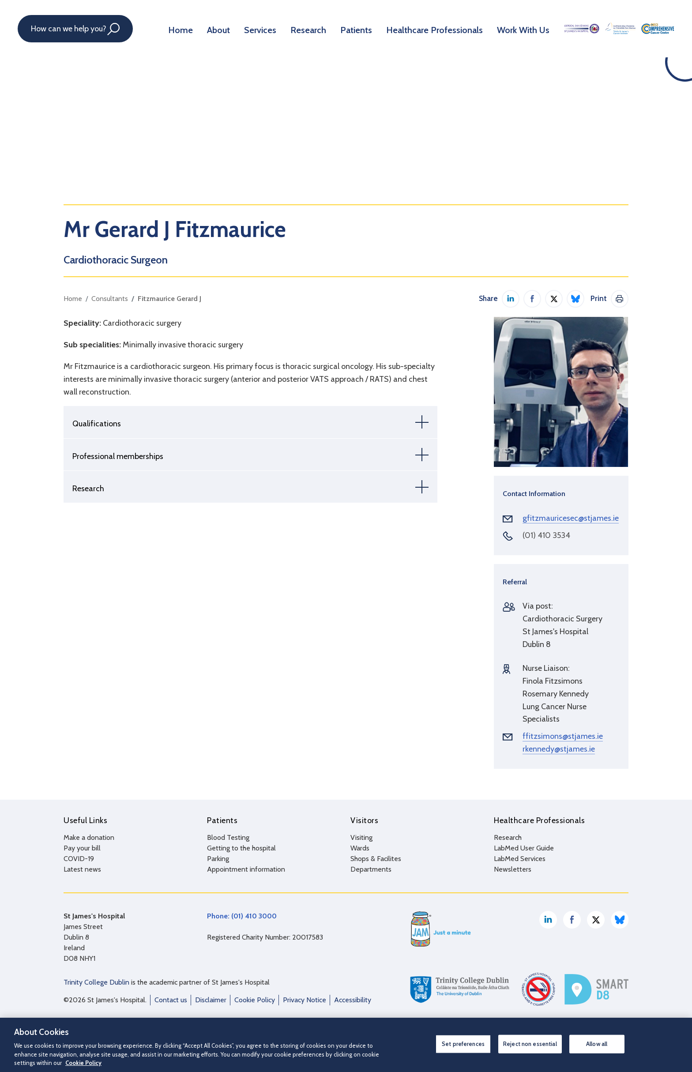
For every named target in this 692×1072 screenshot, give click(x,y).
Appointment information (246, 869)
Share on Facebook (532, 299)
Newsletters (512, 869)
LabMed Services (519, 858)
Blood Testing (228, 837)
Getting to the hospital (241, 848)
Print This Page (619, 299)
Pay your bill (82, 848)
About (213, 28)
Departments (370, 869)
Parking (218, 858)
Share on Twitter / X (554, 299)
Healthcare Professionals (412, 28)
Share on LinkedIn (510, 299)
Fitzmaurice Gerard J (169, 298)
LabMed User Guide (524, 848)
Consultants (109, 298)
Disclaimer (210, 1000)
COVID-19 (79, 858)
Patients (341, 28)
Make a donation (89, 837)
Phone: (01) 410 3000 (242, 916)
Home (178, 28)
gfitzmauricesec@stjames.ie (571, 518)
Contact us (170, 1000)
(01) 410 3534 (546, 535)
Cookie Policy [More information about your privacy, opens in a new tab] (83, 1062)
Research (296, 28)
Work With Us (492, 28)
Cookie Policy (254, 1000)
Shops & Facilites (375, 858)
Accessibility (352, 1000)
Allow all (596, 1043)
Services (252, 28)
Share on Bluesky (575, 299)
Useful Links (85, 820)
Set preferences (463, 1043)
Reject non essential (530, 1043)
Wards (359, 848)
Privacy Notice (304, 1000)
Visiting (361, 837)
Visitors (364, 820)
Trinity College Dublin (96, 982)
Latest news (82, 869)
